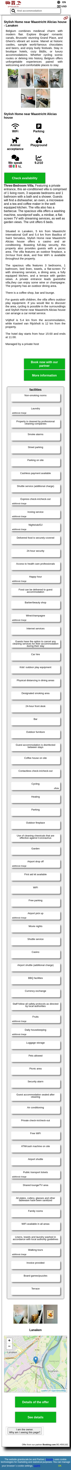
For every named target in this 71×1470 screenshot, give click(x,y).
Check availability (24, 178)
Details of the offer (35, 1402)
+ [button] (9, 1341)
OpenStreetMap (58, 1391)
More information (44, 375)
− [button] (9, 1346)
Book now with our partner (44, 364)
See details (36, 1417)
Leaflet (44, 1391)
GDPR (37, 1465)
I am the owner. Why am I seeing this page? (24, 1431)
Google (49, 1459)
